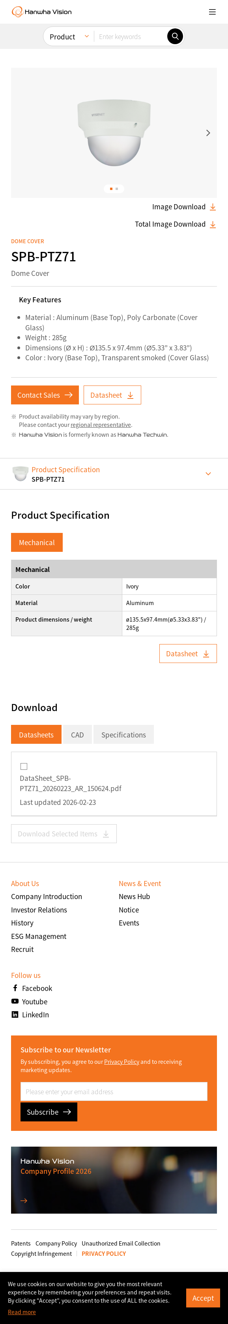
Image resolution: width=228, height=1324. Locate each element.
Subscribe (49, 1112)
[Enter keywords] (130, 36)
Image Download (184, 206)
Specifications (123, 734)
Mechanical (37, 542)
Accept (203, 1298)
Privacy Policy (121, 1061)
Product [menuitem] (62, 36)
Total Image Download (176, 224)
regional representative (101, 424)
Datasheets (36, 734)
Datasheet (112, 395)
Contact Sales (45, 395)
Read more (22, 1312)
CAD (77, 734)
